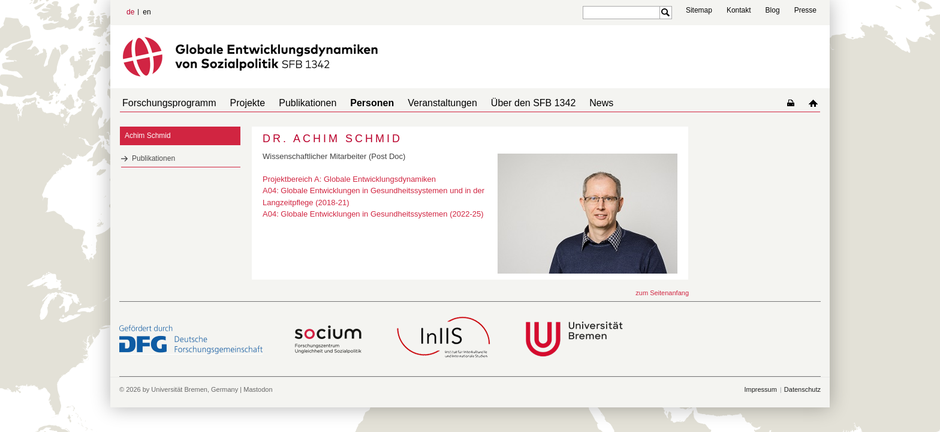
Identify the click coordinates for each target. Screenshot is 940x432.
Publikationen (295, 103)
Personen (355, 103)
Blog (773, 10)
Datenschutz (802, 389)
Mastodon (257, 389)
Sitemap (699, 10)
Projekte (240, 103)
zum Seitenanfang (662, 292)
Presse (805, 10)
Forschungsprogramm (167, 103)
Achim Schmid (148, 135)
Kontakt (739, 10)
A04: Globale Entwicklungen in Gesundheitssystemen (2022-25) (373, 213)
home (815, 103)
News (570, 103)
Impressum (760, 389)
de (130, 12)
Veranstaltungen (421, 103)
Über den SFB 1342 (507, 103)
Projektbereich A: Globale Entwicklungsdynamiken (349, 179)
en (146, 12)
